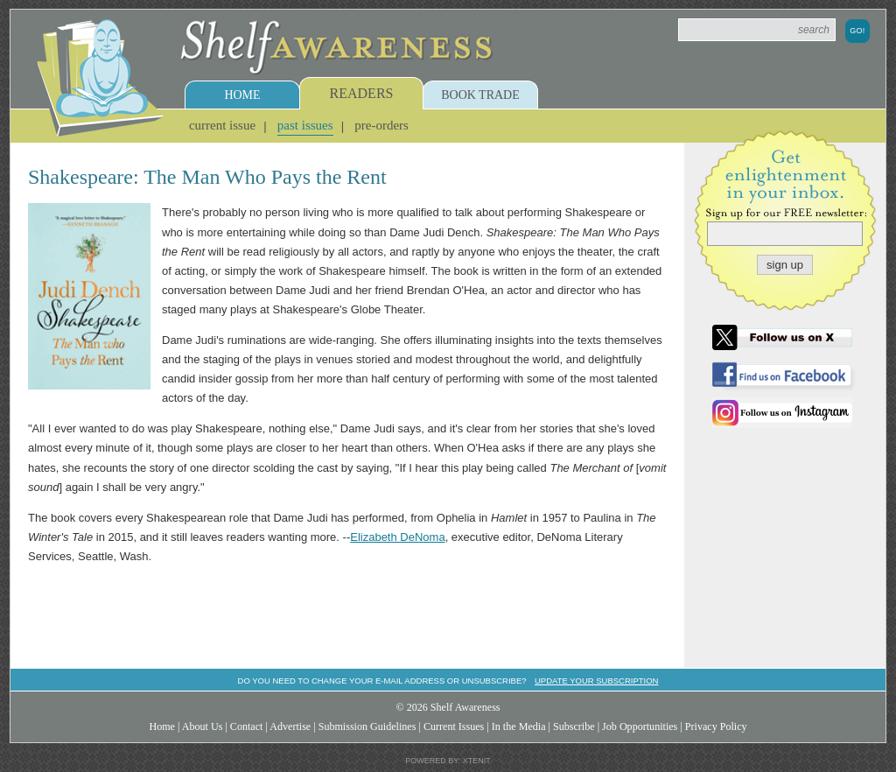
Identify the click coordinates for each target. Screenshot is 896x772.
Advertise (290, 726)
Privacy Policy (716, 726)
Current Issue (222, 125)
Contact (246, 726)
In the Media (519, 726)
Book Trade (480, 95)
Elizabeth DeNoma (397, 537)
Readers (362, 93)
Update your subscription (596, 680)
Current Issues (454, 726)
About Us (202, 726)
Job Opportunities (639, 726)
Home (242, 95)
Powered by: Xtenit (448, 760)
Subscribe (574, 726)
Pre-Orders (381, 125)
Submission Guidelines (367, 726)
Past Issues (305, 125)
